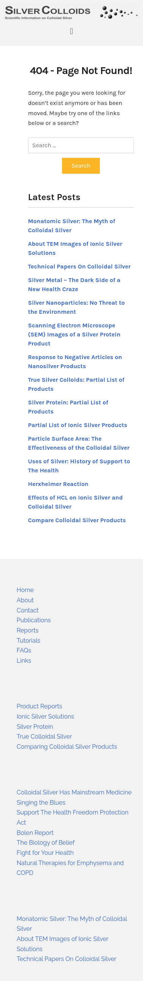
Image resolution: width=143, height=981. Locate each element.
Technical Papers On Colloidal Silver (79, 266)
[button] (71, 31)
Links (24, 660)
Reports (28, 630)
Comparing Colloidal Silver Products (67, 746)
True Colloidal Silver (44, 736)
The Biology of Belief (46, 842)
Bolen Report (35, 832)
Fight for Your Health (45, 852)
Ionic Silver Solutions (45, 716)
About (25, 600)
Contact (28, 610)
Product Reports (39, 706)
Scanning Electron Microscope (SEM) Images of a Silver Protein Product (74, 334)
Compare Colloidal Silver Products (77, 520)
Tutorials (28, 640)
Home (25, 590)
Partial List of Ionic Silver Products (77, 425)
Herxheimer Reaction (58, 483)
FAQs (24, 650)
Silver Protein (35, 726)
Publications (34, 620)
